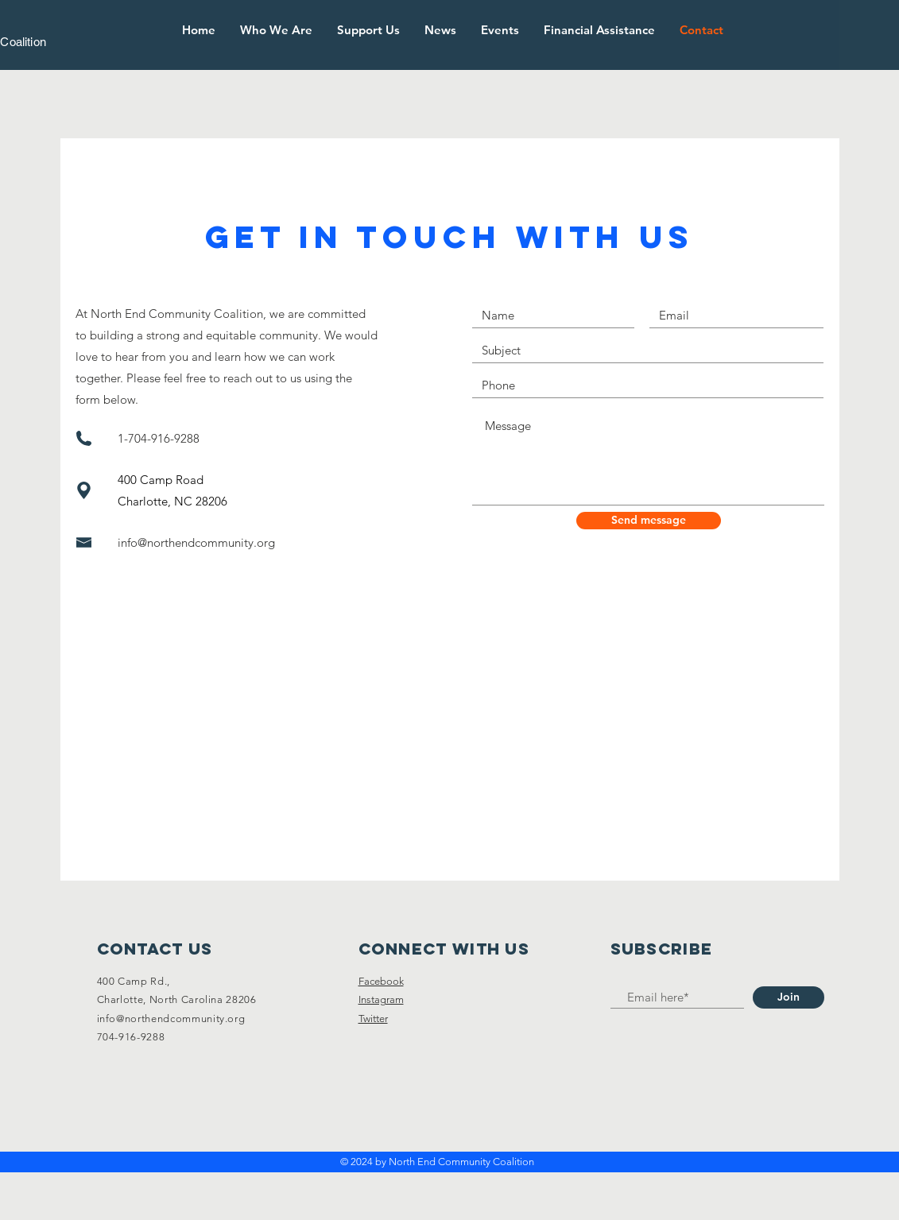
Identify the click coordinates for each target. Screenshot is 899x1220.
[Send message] (648, 520)
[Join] (788, 997)
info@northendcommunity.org (196, 542)
